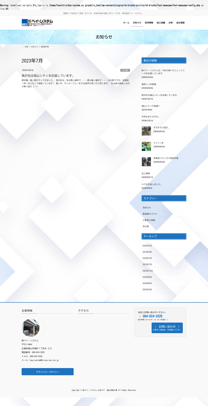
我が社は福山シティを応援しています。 (48, 75)
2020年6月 (147, 277)
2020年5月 (147, 283)
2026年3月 (147, 246)
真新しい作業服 (149, 84)
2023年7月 (147, 258)
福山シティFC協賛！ (151, 106)
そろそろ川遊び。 (161, 128)
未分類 (125, 70)
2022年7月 (147, 264)
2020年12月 (148, 271)
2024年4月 (147, 252)
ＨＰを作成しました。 (152, 184)
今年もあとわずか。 (151, 117)
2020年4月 (147, 290)
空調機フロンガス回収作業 (165, 158)
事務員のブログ (150, 214)
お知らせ (147, 208)
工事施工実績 (149, 220)
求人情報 (146, 173)
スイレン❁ (158, 143)
